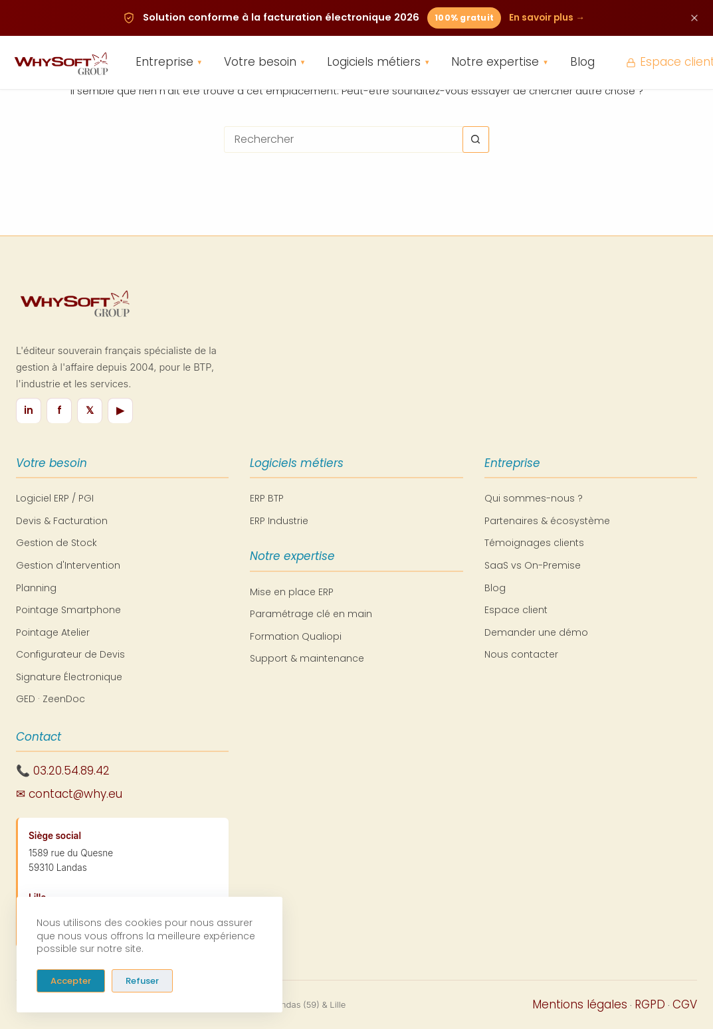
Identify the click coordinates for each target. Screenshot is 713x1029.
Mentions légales (579, 1004)
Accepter (71, 980)
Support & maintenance (307, 658)
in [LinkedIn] (28, 410)
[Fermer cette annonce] (694, 18)
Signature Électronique (69, 677)
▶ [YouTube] (120, 410)
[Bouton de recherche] (475, 139)
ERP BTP (267, 498)
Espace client (516, 609)
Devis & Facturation (62, 520)
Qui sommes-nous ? (533, 498)
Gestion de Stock (56, 542)
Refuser (142, 980)
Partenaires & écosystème (547, 520)
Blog (582, 62)
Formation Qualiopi (296, 636)
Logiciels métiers (378, 63)
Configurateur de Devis (70, 654)
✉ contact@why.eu (69, 794)
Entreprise (169, 63)
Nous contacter (521, 654)
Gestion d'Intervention (68, 565)
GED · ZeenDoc (50, 698)
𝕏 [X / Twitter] (90, 410)
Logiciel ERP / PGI (55, 498)
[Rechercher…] (343, 139)
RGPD (650, 1004)
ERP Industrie (279, 520)
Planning (36, 588)
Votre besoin (265, 63)
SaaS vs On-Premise (532, 565)
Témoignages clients (534, 542)
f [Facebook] (59, 410)
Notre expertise (499, 63)
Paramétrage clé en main (311, 613)
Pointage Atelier (53, 632)
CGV (684, 1004)
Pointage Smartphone (68, 609)
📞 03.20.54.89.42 (63, 771)
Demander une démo (536, 632)
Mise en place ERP (292, 592)
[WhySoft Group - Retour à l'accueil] (60, 63)
